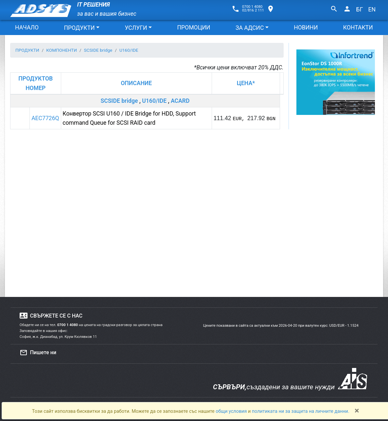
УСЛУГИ (136, 28)
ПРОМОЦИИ (193, 27)
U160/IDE (154, 101)
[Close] (357, 410)
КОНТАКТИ (358, 27)
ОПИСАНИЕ (136, 83)
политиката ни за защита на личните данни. (300, 411)
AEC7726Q (45, 118)
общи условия (232, 411)
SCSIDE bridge (119, 101)
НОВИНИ (306, 27)
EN (372, 9)
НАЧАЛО (27, 27)
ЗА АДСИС (250, 28)
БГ (359, 9)
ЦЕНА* (246, 83)
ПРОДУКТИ (79, 28)
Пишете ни (38, 353)
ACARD (180, 101)
